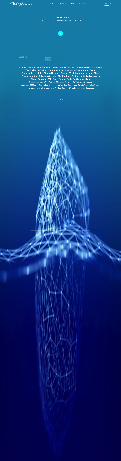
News (72, 3)
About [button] (52, 3)
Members (63, 3)
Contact (82, 3)
